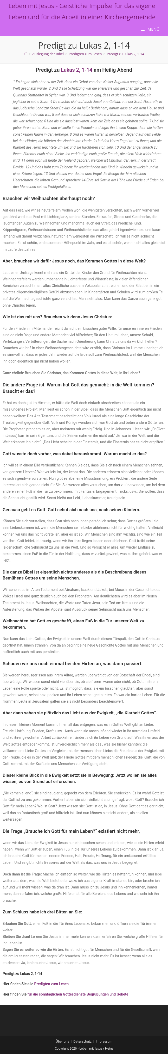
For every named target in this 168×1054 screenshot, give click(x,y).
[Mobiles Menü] (150, 29)
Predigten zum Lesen (51, 984)
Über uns (62, 1041)
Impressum (104, 1041)
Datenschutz (82, 1041)
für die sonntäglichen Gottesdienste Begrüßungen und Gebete (78, 994)
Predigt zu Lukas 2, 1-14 (125, 53)
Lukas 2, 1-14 (76, 70)
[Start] (25, 53)
